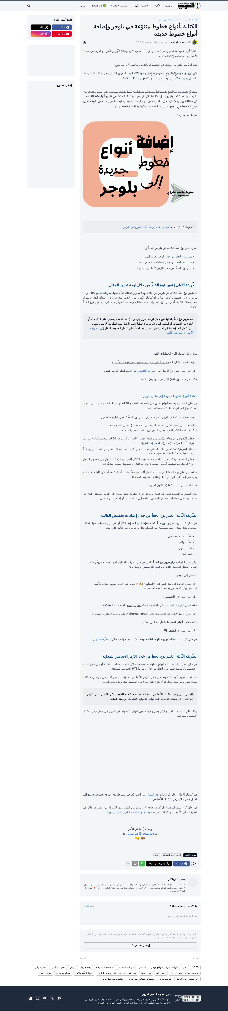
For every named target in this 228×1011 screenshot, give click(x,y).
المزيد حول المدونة (106, 1002)
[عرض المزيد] (128, 863)
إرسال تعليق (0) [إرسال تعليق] (140, 945)
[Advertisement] (51, 137)
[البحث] (30, 5)
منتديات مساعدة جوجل (112, 978)
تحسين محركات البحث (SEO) (185, 973)
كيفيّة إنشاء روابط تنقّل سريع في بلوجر (146, 227)
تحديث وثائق (40, 967)
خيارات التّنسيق (175, 605)
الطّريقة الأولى (100, 639)
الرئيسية (169, 5)
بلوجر (157, 855)
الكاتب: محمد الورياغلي (169, 19)
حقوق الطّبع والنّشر (84, 973)
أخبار (185, 967)
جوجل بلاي (146, 973)
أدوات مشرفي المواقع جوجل (164, 967)
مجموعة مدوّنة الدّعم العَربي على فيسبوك (131, 812)
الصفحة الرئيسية (189, 19)
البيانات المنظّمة (126, 967)
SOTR (195, 967)
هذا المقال (153, 794)
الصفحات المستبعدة (105, 967)
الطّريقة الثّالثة (175, 332)
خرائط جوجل (45, 973)
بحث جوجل (85, 967)
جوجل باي (161, 973)
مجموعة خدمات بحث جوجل (141, 978)
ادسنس (142, 967)
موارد (82, 5)
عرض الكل (89, 906)
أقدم (84, 958)
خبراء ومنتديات (63, 973)
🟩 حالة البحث (99, 5)
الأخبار (157, 5)
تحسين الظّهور (140, 5)
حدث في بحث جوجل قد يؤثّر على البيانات (117, 973)
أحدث (196, 958)
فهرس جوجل (165, 978)
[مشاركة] (85, 42)
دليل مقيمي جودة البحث (187, 978)
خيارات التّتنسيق (146, 370)
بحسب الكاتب (120, 5)
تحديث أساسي (58, 967)
